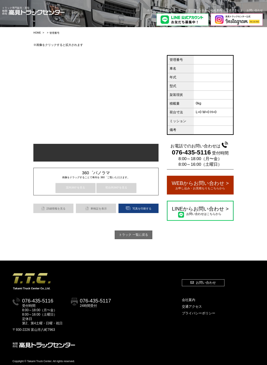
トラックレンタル (196, 10)
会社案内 (216, 10)
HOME (37, 32)
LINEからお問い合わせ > (200, 211)
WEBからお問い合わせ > (200, 185)
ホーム (151, 10)
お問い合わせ (255, 10)
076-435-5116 (200, 149)
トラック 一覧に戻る (133, 234)
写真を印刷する (138, 208)
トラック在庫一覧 (170, 10)
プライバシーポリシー (198, 313)
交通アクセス (234, 10)
